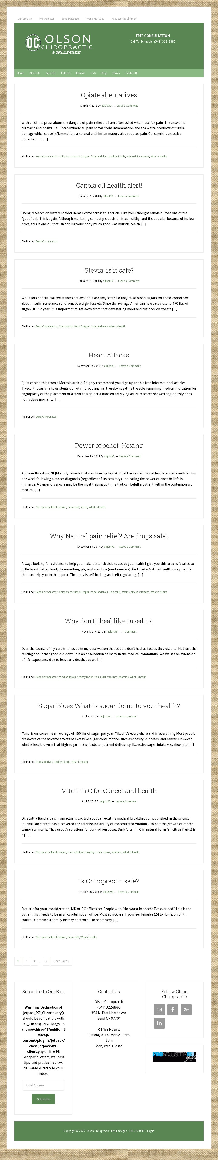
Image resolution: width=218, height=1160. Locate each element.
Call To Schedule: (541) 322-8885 (153, 44)
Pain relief (132, 160)
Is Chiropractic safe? (109, 885)
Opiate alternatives (109, 99)
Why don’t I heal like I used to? (109, 625)
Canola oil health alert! (109, 189)
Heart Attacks (109, 359)
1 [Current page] (18, 965)
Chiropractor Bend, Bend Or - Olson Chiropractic (59, 48)
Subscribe (43, 1103)
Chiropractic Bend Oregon (74, 160)
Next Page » (61, 965)
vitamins (144, 160)
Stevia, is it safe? (109, 274)
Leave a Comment (127, 109)
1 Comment (129, 635)
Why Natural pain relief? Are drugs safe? (109, 540)
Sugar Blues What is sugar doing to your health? (109, 710)
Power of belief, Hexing (109, 449)
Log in (150, 1135)
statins (126, 596)
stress (83, 511)
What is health (159, 160)
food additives (99, 160)
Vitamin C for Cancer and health (109, 794)
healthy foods (117, 160)
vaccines (112, 681)
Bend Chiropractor (47, 160)
